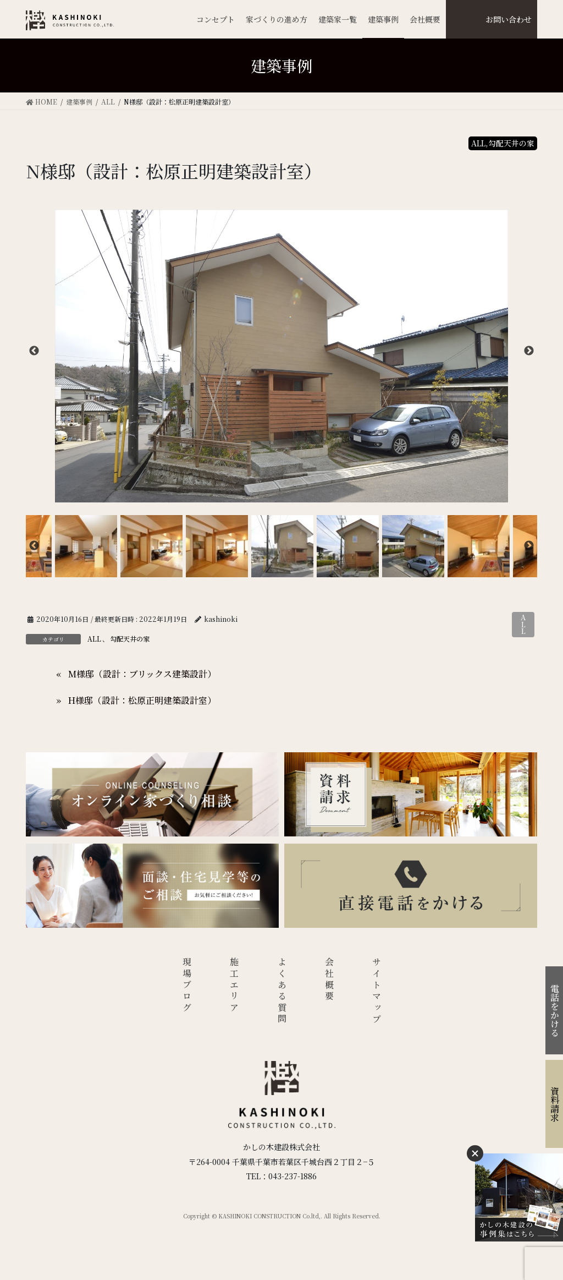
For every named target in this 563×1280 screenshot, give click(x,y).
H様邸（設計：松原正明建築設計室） (142, 700)
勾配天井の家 (130, 638)
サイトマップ (377, 991)
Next (528, 351)
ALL (523, 624)
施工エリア (234, 985)
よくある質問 (281, 991)
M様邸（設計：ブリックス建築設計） (142, 674)
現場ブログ (186, 985)
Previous (34, 351)
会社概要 (329, 980)
